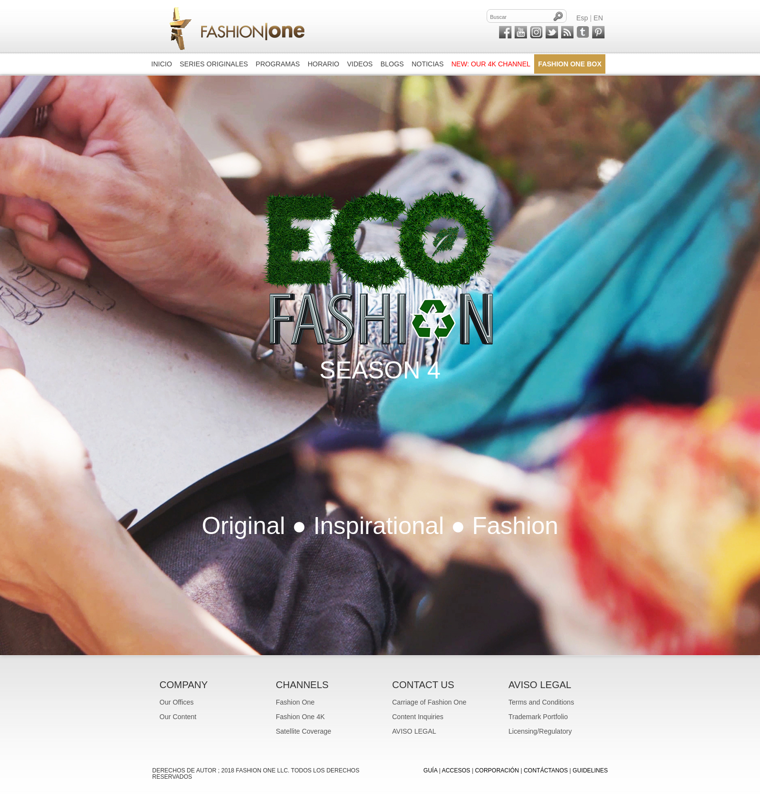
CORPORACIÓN (497, 770)
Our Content (177, 717)
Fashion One (295, 702)
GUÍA (431, 770)
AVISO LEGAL (414, 731)
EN (598, 18)
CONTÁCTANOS (545, 770)
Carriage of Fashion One (429, 702)
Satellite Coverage (303, 731)
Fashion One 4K (300, 717)
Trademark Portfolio (538, 717)
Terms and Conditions (541, 702)
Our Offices (176, 702)
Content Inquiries (417, 717)
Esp (582, 18)
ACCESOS (456, 770)
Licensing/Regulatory (540, 731)
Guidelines (590, 770)
